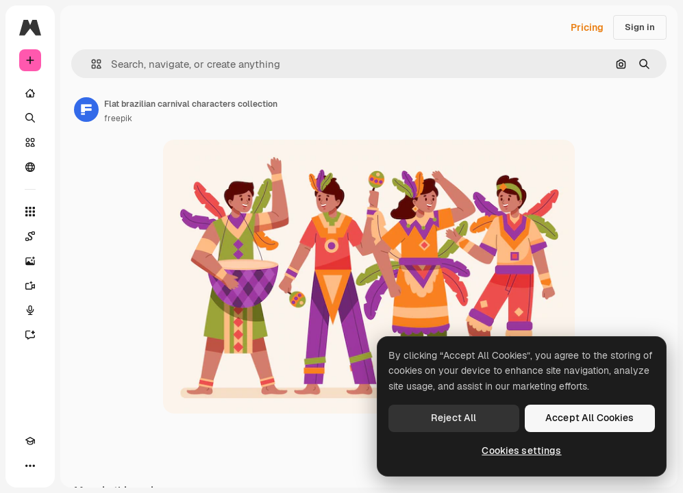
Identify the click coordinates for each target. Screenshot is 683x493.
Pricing (587, 27)
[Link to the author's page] (86, 109)
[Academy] (30, 441)
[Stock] (30, 142)
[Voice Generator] (30, 310)
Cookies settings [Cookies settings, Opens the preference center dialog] (521, 450)
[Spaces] (30, 236)
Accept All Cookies (589, 418)
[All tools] (30, 212)
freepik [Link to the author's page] (118, 118)
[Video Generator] (30, 285)
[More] (30, 466)
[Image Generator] (30, 261)
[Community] (30, 167)
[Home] (30, 93)
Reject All (453, 418)
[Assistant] (30, 335)
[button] (91, 64)
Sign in (640, 27)
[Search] (30, 118)
